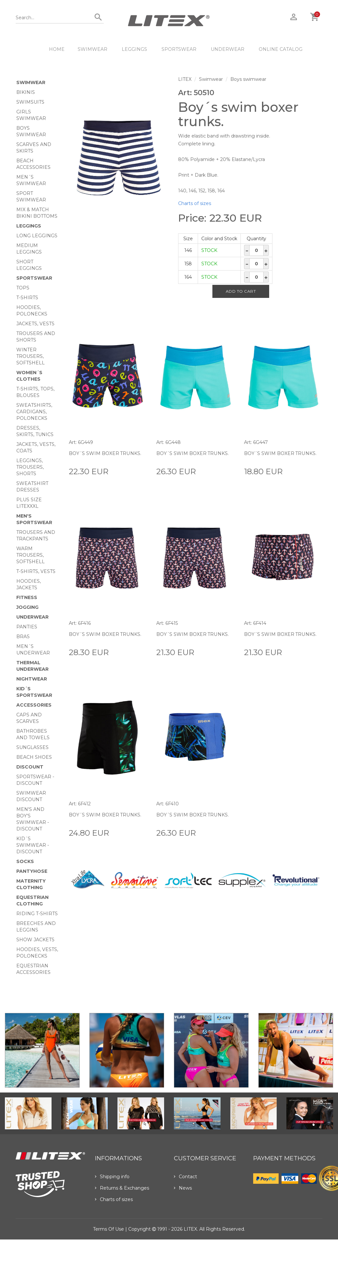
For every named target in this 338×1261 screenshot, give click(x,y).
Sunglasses (32, 747)
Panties (26, 627)
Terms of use (108, 1229)
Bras (23, 636)
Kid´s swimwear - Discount (32, 845)
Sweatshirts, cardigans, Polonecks (34, 411)
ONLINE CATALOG (280, 49)
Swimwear (92, 49)
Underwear (227, 49)
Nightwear (31, 679)
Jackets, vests (35, 324)
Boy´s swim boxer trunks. (105, 453)
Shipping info (112, 1177)
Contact (185, 1177)
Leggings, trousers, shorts (30, 467)
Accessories (34, 705)
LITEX (185, 79)
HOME (57, 49)
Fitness (26, 597)
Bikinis (25, 92)
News (183, 1188)
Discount (29, 767)
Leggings (134, 49)
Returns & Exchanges (122, 1188)
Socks (25, 861)
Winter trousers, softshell (30, 356)
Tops (22, 288)
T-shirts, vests (35, 571)
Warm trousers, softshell (30, 555)
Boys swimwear (248, 79)
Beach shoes (34, 757)
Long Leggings (36, 236)
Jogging (27, 607)
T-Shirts (27, 298)
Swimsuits (30, 102)
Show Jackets (35, 940)
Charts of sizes (194, 203)
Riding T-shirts (37, 913)
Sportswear (178, 49)
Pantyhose (31, 871)
